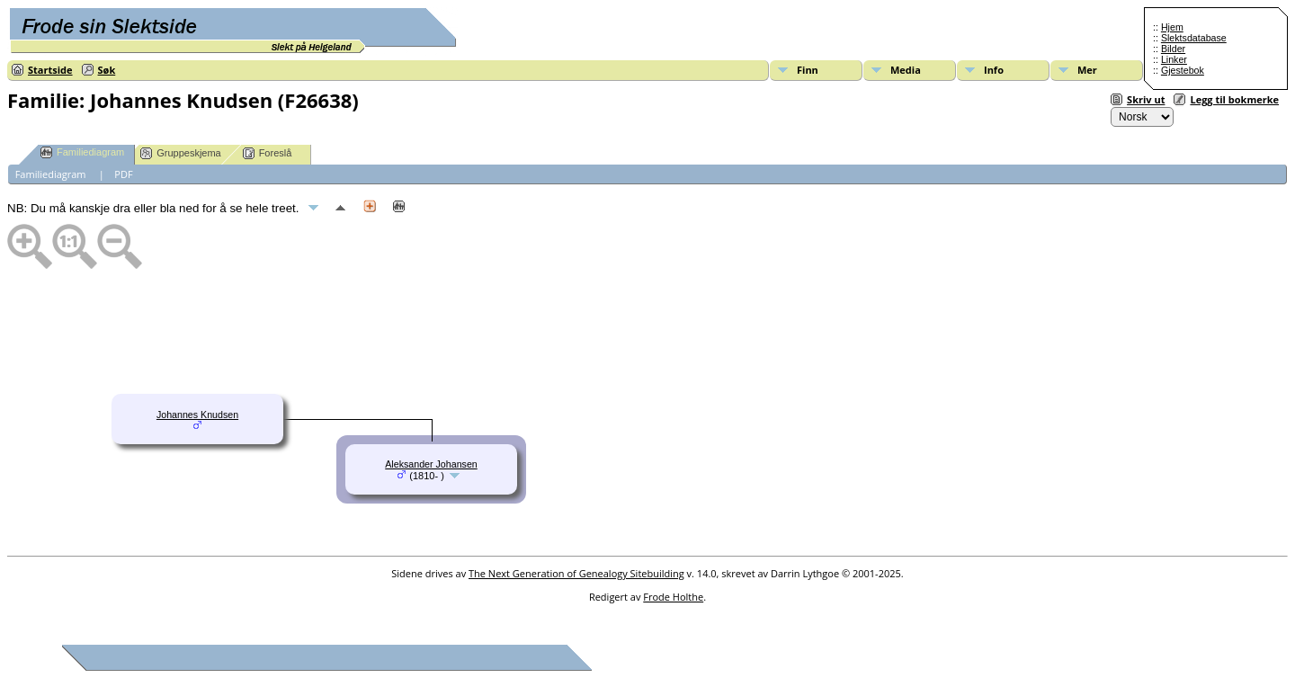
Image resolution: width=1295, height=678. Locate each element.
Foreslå (267, 153)
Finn (807, 69)
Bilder (1173, 48)
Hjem (1172, 27)
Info (994, 69)
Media (905, 69)
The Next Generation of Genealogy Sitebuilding (576, 573)
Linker (1174, 59)
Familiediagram (82, 152)
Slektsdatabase (1194, 37)
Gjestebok (1182, 70)
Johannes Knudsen (197, 414)
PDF (123, 174)
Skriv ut (1146, 99)
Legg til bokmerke (1234, 99)
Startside (50, 69)
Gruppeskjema (180, 153)
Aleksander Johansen (431, 464)
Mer (1087, 69)
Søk (107, 69)
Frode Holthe (673, 596)
